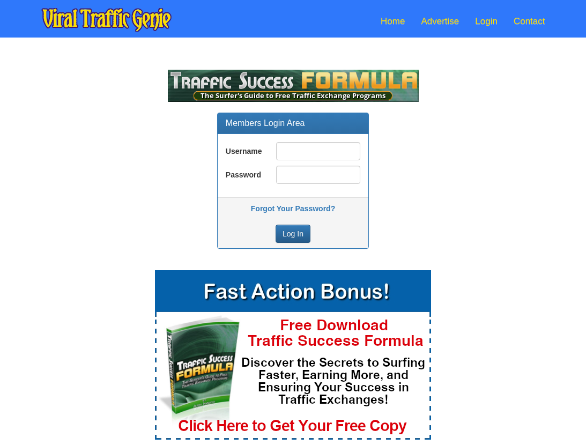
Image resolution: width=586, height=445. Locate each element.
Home (393, 21)
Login (486, 21)
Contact (529, 21)
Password (243, 174)
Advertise (440, 21)
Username (244, 151)
